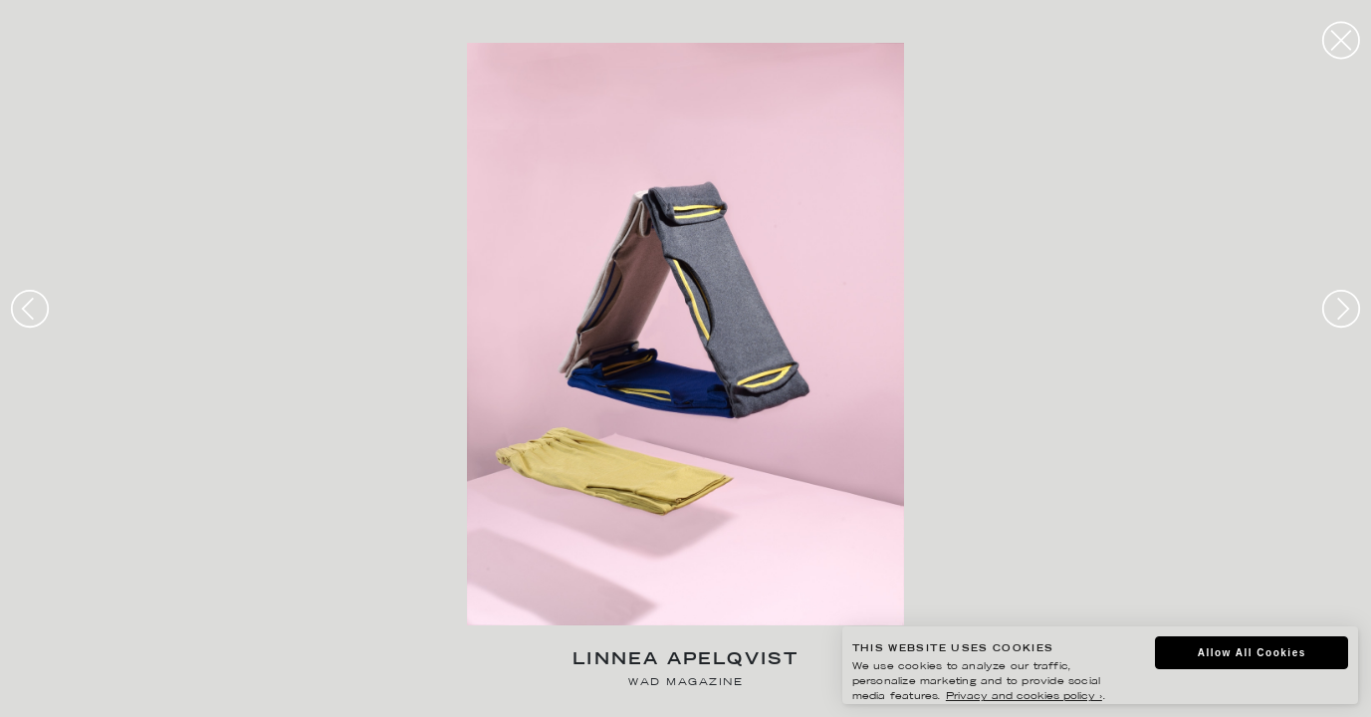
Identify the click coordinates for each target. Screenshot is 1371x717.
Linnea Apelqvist (685, 660)
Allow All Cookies (1252, 652)
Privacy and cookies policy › (1024, 696)
